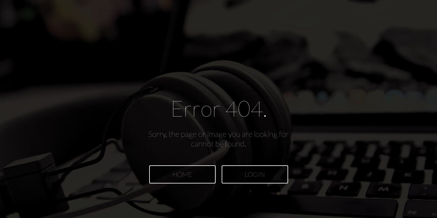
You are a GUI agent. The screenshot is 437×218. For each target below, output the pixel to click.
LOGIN (255, 174)
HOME (182, 174)
